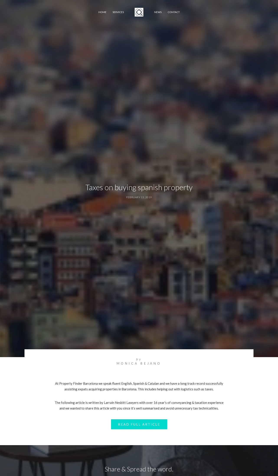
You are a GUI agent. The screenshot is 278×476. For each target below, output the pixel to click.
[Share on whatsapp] (144, 466)
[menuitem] (102, 12)
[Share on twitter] (122, 466)
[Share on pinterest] (133, 466)
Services (118, 12)
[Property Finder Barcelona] (139, 12)
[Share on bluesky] (150, 466)
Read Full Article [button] (139, 373)
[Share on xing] (156, 466)
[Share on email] (161, 466)
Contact (174, 12)
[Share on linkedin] (139, 466)
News (158, 12)
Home (102, 12)
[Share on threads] (127, 466)
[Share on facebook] (116, 466)
